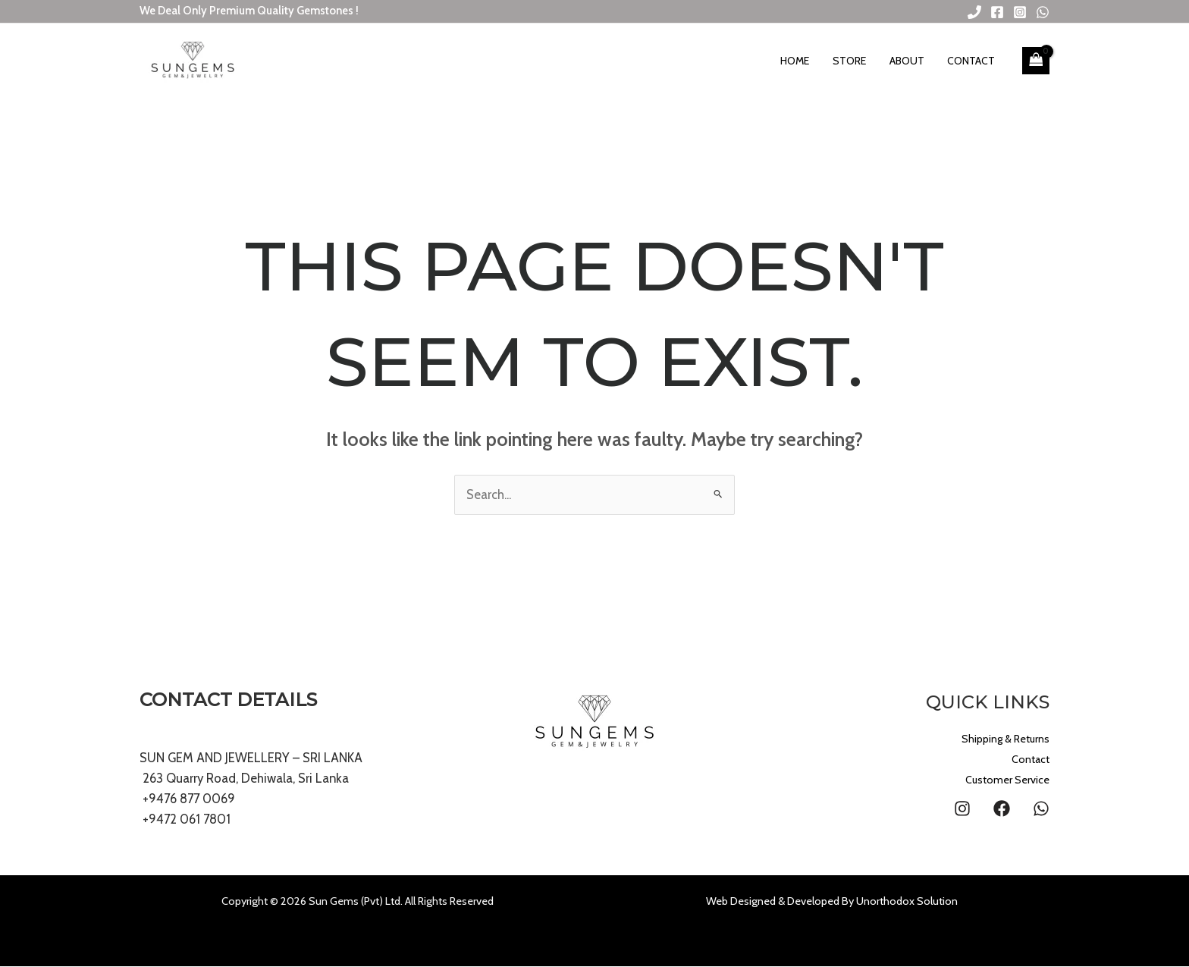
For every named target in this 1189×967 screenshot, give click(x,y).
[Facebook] (997, 12)
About (912, 61)
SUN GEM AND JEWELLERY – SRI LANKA (251, 757)
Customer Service (1000, 780)
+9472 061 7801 (188, 819)
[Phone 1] (974, 12)
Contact (973, 61)
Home (807, 61)
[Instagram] (1020, 12)
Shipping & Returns (995, 738)
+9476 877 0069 (189, 798)
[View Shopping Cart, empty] (1035, 60)
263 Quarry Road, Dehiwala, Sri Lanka (245, 778)
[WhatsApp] (1042, 12)
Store (858, 61)
